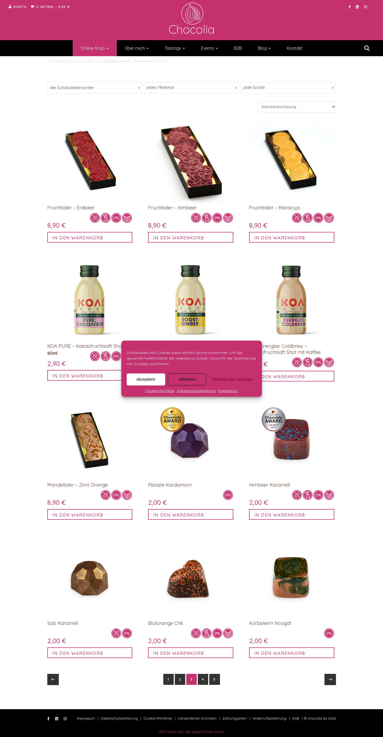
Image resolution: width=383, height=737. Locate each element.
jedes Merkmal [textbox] (160, 87)
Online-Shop (95, 48)
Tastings (175, 48)
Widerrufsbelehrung (269, 718)
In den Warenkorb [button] (77, 237)
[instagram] (365, 7)
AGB (295, 718)
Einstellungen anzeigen (232, 379)
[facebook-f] (350, 7)
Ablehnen (187, 379)
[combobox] (94, 88)
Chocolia (55, 61)
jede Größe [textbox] (254, 87)
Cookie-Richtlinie (159, 390)
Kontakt (295, 48)
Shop (70, 61)
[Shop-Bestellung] (297, 106)
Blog (264, 48)
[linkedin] (358, 7)
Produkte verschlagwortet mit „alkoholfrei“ (115, 61)
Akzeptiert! (145, 379)
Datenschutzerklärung (196, 390)
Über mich (137, 48)
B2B (238, 48)
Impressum (228, 390)
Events (209, 48)
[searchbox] (90, 87)
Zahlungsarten (234, 718)
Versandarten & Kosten (197, 718)
